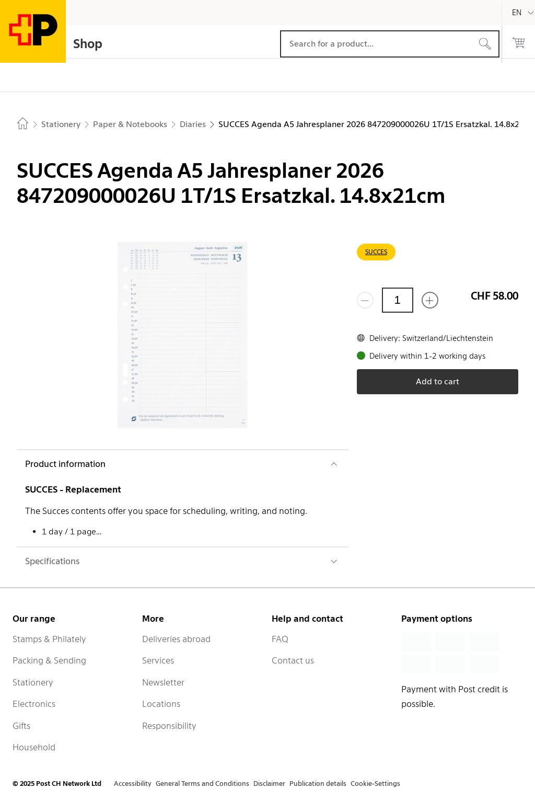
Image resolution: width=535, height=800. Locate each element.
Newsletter (163, 682)
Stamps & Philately (49, 639)
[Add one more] (430, 300)
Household (34, 747)
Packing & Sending (49, 660)
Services (158, 660)
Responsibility (169, 726)
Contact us (293, 660)
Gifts (21, 726)
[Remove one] (365, 300)
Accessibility (133, 783)
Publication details (317, 783)
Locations (161, 704)
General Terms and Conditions (202, 783)
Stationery (33, 682)
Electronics (34, 704)
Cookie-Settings (375, 783)
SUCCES (376, 252)
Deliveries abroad (176, 639)
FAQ (280, 639)
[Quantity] (397, 300)
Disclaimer (269, 783)
